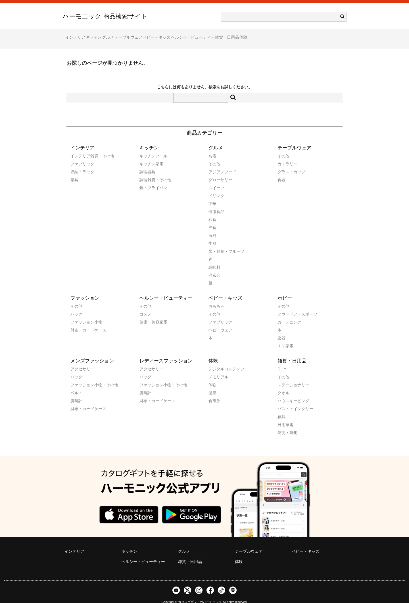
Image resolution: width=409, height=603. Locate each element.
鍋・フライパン (147, 180)
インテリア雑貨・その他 (78, 148)
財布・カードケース (78, 322)
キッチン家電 (147, 156)
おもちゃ (216, 298)
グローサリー (216, 172)
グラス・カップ (285, 164)
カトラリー (285, 156)
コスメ (145, 306)
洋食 (212, 219)
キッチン (107, 34)
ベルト (76, 385)
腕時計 (76, 393)
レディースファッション (166, 353)
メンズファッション (92, 353)
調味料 (214, 259)
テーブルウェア (164, 34)
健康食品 (216, 203)
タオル (283, 385)
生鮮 (212, 235)
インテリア (78, 34)
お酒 (212, 148)
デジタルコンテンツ (216, 361)
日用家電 (285, 416)
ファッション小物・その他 (78, 377)
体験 (323, 34)
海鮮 (212, 227)
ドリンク (216, 187)
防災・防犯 (285, 424)
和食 (212, 211)
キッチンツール (147, 148)
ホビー (284, 290)
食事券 (214, 393)
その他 (214, 156)
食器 (281, 172)
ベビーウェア (216, 322)
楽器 (281, 330)
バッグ (76, 306)
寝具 (281, 408)
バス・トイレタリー (285, 400)
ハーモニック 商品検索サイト (105, 16)
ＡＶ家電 (285, 338)
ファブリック (78, 156)
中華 (212, 195)
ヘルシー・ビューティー (250, 34)
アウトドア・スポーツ (285, 306)
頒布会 (214, 267)
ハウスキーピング (285, 393)
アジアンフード (216, 164)
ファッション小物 (78, 314)
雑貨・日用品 (295, 34)
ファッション (84, 290)
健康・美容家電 (147, 314)
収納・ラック (78, 164)
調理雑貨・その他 (147, 172)
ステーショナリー (285, 377)
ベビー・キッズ (203, 34)
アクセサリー (78, 361)
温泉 (212, 385)
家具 (74, 172)
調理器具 (147, 164)
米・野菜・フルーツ (216, 243)
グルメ (133, 34)
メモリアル (216, 369)
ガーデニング (285, 314)
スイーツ (216, 180)
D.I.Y (281, 361)
